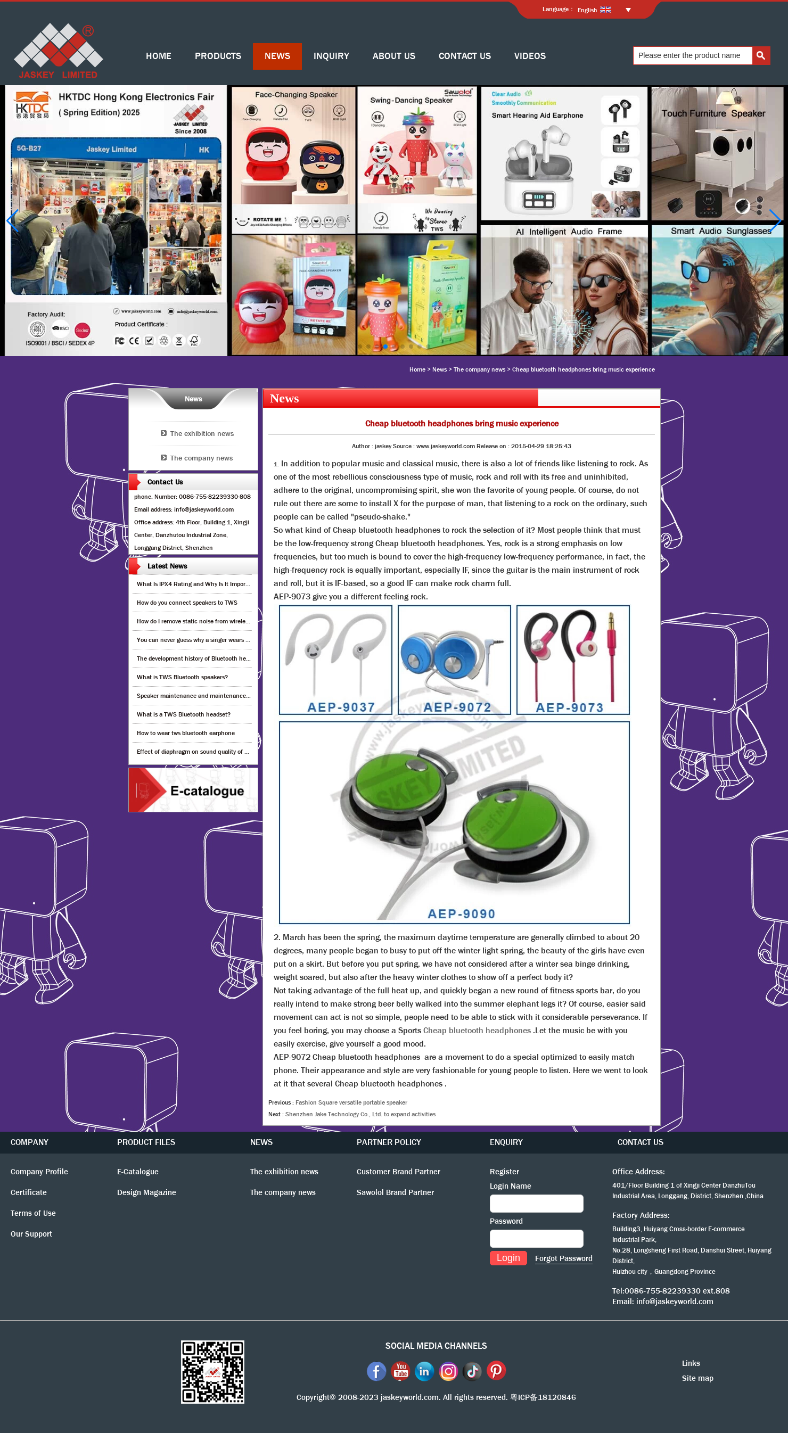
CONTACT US (465, 56)
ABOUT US (394, 56)
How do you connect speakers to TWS (187, 602)
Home (417, 369)
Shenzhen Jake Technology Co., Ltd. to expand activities (360, 1114)
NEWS (277, 56)
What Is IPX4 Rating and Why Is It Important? (198, 584)
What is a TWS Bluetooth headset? (184, 714)
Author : (363, 446)
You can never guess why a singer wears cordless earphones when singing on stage (248, 640)
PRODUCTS (218, 56)
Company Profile (39, 1171)
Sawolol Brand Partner (395, 1192)
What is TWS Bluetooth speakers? (182, 677)
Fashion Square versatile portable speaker (351, 1102)
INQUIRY (331, 56)
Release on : (494, 446)
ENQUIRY (506, 1142)
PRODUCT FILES (146, 1142)
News (439, 369)
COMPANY (29, 1142)
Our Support (31, 1234)
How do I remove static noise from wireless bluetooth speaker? (220, 621)
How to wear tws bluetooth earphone (186, 733)
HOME (158, 56)
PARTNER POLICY (389, 1142)
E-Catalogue (138, 1171)
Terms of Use (33, 1213)
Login (508, 1258)
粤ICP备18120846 (543, 1397)
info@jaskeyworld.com (674, 1301)
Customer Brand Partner (398, 1171)
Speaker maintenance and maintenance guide (199, 695)
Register (504, 1171)
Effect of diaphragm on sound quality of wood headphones (215, 751)
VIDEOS (530, 56)
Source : (404, 446)
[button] (360, 346)
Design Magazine (146, 1192)
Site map (697, 1378)
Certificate (29, 1192)
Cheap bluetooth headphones (477, 1030)
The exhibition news (202, 433)
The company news (479, 369)
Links (691, 1363)
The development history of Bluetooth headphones (204, 658)
